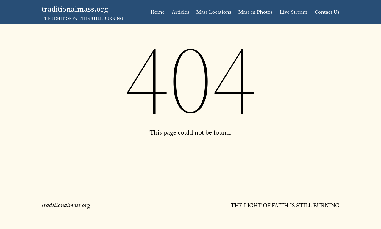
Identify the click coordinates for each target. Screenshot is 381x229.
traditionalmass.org (75, 9)
